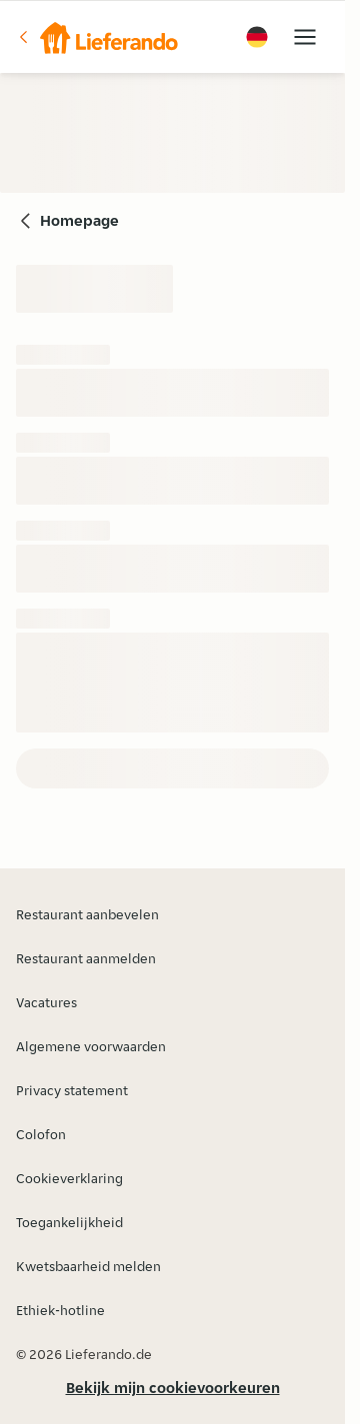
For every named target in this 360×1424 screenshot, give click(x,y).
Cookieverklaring (69, 1178)
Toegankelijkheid (69, 1222)
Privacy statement (72, 1090)
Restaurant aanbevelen (87, 914)
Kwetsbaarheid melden (88, 1266)
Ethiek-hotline (60, 1310)
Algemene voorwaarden (91, 1046)
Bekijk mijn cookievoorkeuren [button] (173, 1387)
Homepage (79, 220)
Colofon (41, 1134)
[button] (97, 37)
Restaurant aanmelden (86, 958)
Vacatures (46, 1002)
